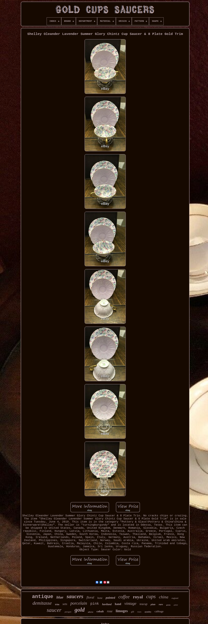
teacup (143, 604)
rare (161, 604)
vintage (130, 603)
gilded (176, 605)
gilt (132, 612)
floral (90, 597)
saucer (54, 610)
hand (118, 604)
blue (59, 597)
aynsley (148, 612)
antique (42, 596)
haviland (107, 604)
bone (99, 598)
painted (110, 597)
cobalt (100, 611)
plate (153, 604)
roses (139, 612)
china (163, 597)
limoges (122, 611)
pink (94, 604)
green (168, 605)
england (175, 598)
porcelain (78, 603)
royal (138, 596)
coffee (124, 596)
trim (57, 604)
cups (151, 596)
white (90, 612)
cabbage (159, 611)
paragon (68, 612)
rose (109, 611)
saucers (75, 596)
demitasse (42, 603)
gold (80, 610)
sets (65, 604)
